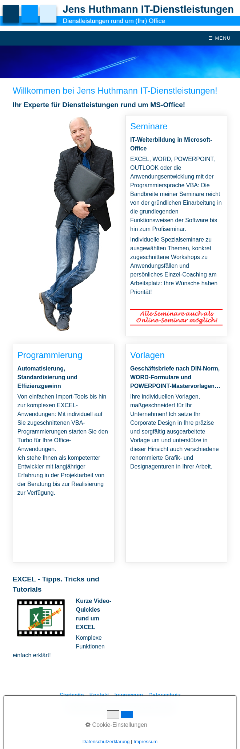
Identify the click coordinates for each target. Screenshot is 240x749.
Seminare (176, 225)
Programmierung (63, 453)
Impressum (128, 695)
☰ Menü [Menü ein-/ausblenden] (219, 38)
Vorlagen (176, 453)
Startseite (71, 695)
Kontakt (99, 695)
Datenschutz (164, 695)
